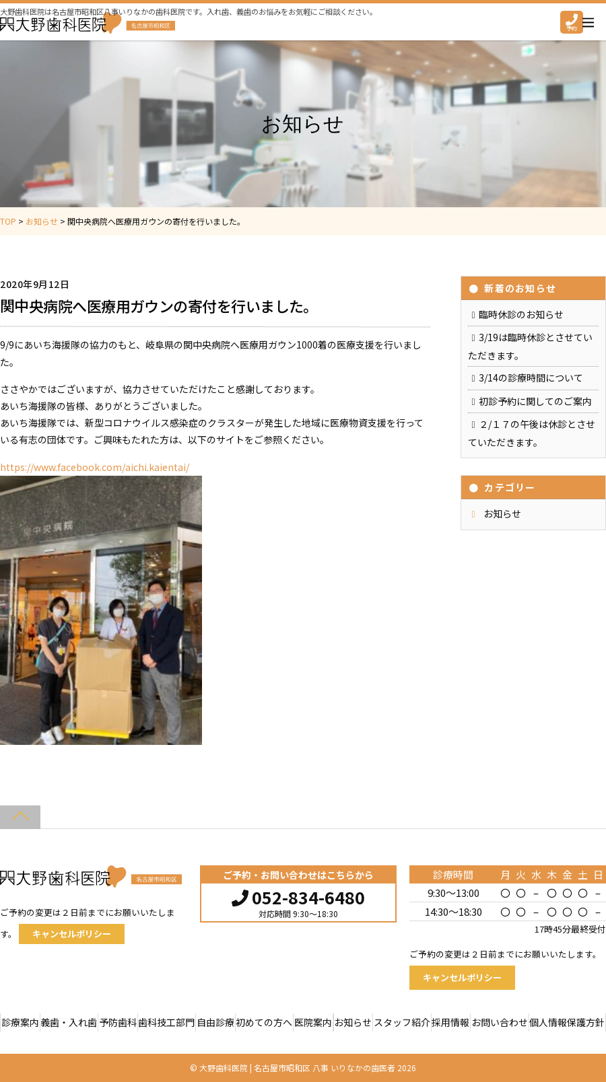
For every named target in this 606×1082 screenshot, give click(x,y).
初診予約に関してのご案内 (535, 401)
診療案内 (20, 1022)
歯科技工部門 (166, 1022)
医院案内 (313, 1022)
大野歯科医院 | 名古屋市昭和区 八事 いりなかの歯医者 (297, 1067)
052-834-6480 (298, 895)
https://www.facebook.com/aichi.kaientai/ (94, 467)
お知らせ (502, 513)
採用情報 (450, 1022)
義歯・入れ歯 (68, 1022)
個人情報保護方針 (567, 1022)
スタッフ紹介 (402, 1022)
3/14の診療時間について (531, 377)
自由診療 (215, 1022)
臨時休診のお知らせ (521, 314)
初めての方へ (264, 1022)
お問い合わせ (499, 1022)
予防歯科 (118, 1022)
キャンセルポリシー (71, 933)
